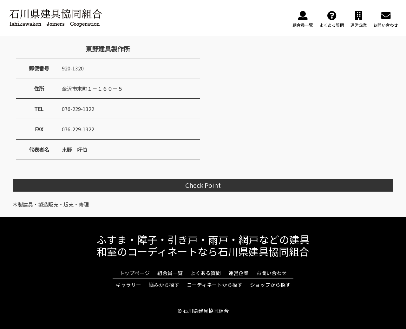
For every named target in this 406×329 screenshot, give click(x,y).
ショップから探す (270, 284)
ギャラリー (128, 284)
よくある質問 (205, 273)
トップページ (134, 273)
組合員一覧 (170, 273)
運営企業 (238, 273)
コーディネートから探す (214, 284)
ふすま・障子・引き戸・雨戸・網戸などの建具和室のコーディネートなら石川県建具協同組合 (203, 245)
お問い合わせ (271, 273)
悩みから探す (164, 284)
